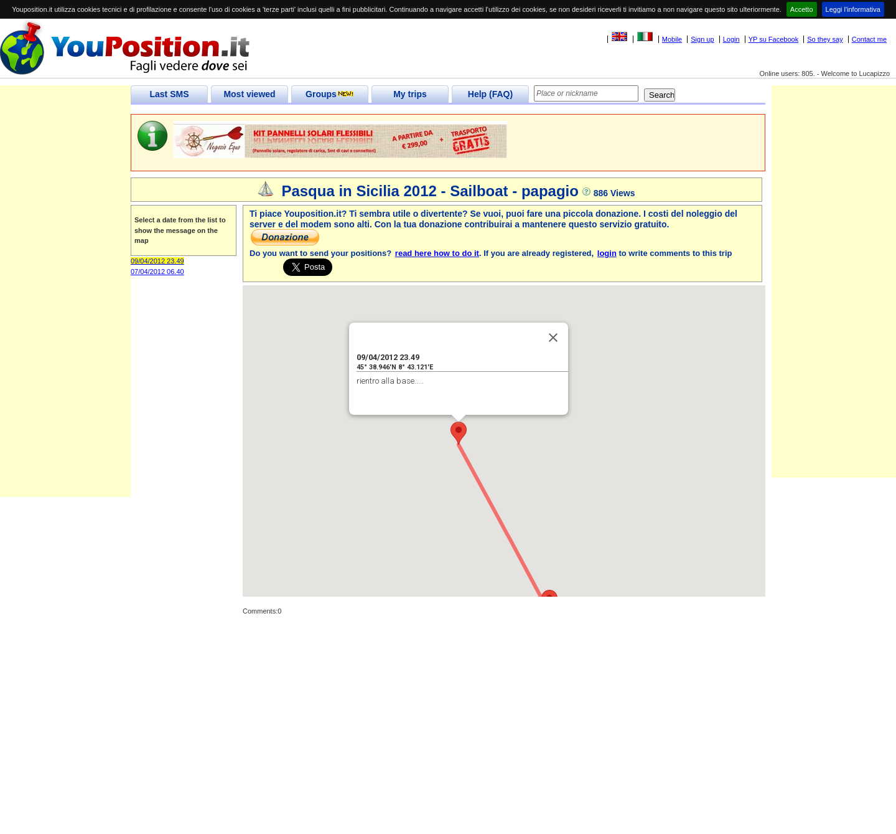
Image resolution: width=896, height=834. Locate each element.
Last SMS (169, 94)
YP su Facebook (774, 39)
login (607, 253)
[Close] (553, 338)
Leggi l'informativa (853, 9)
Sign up (702, 39)
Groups (330, 94)
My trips (410, 94)
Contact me (869, 39)
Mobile (672, 39)
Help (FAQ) (490, 94)
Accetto (801, 9)
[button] (458, 433)
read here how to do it (437, 253)
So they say (824, 39)
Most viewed (249, 94)
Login (731, 39)
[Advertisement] (65, 310)
